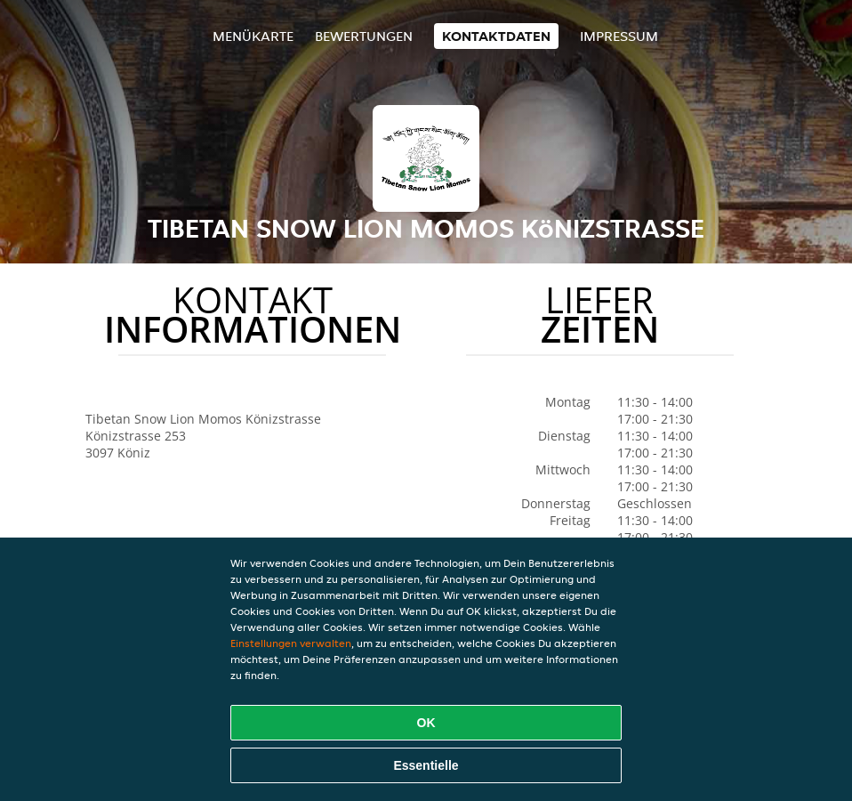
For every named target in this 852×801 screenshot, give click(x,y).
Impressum (619, 36)
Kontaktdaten (496, 36)
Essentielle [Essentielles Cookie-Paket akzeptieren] (425, 765)
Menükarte (253, 36)
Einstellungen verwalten (290, 643)
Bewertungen (364, 36)
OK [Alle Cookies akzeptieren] (426, 723)
